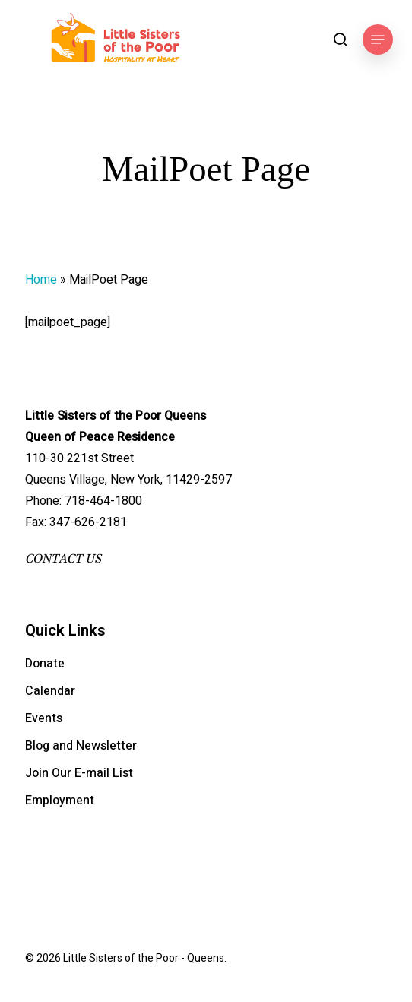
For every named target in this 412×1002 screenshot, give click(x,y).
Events (43, 718)
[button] (378, 39)
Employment (59, 800)
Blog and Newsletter (81, 746)
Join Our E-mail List (79, 773)
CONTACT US (63, 558)
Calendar (50, 691)
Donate (45, 664)
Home (41, 280)
